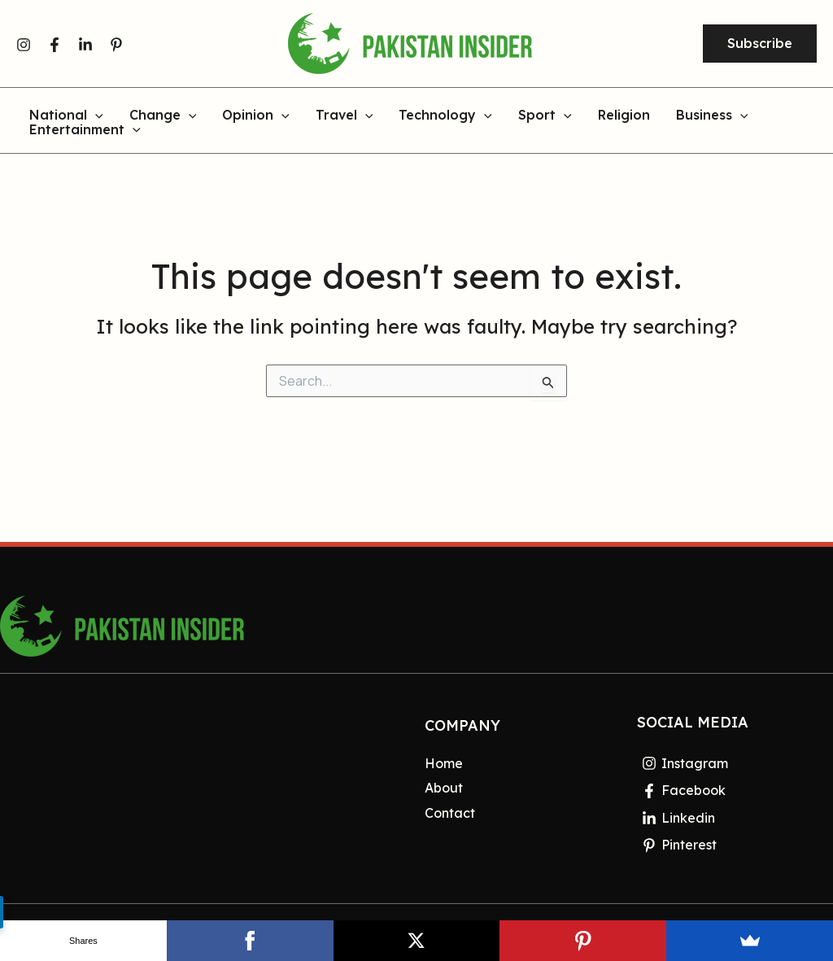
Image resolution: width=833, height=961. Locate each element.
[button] (760, 43)
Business (712, 115)
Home (444, 763)
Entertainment (85, 130)
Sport (545, 115)
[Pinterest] (116, 44)
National (66, 115)
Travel (344, 115)
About (444, 788)
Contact (450, 813)
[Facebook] (54, 44)
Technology (445, 115)
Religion (624, 115)
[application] (95, 115)
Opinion (256, 115)
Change (163, 115)
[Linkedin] (85, 44)
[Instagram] (23, 44)
